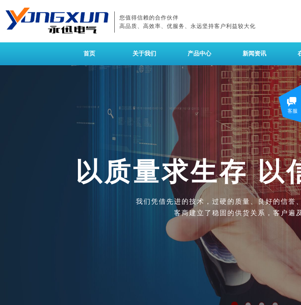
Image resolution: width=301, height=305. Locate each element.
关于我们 (144, 53)
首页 (89, 53)
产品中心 (199, 53)
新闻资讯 (254, 53)
